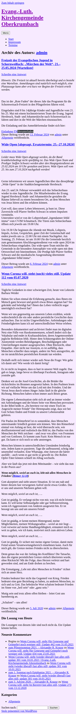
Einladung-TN (9, 131)
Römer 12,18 (20, 475)
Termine (13, 45)
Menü (6, 33)
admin (41, 52)
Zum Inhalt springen (12, 2)
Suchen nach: (8, 707)
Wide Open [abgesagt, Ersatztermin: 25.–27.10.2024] (37, 144)
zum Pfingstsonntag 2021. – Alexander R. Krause (35, 647)
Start (11, 39)
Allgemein (7, 137)
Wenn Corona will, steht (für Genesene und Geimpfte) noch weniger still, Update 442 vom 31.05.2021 (41, 643)
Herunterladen (25, 131)
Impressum (14, 42)
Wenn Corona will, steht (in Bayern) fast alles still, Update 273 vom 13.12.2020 (39, 684)
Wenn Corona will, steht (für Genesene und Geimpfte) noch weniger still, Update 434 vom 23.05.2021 (41, 650)
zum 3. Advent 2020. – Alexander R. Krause (33, 681)
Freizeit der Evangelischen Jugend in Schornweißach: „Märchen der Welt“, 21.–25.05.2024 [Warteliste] (31, 64)
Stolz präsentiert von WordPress (19, 711)
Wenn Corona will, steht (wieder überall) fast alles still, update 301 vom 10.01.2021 (39, 666)
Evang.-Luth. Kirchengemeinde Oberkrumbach (22, 17)
